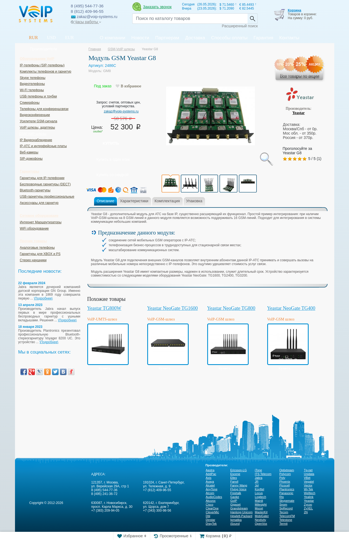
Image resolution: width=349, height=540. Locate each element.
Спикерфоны (30, 103)
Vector (308, 485)
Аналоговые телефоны (37, 248)
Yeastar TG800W (104, 308)
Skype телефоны (33, 78)
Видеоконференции (35, 115)
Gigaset (235, 504)
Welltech (309, 493)
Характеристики (134, 201)
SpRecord (286, 508)
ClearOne (212, 508)
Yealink (309, 497)
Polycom (285, 474)
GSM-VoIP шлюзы (33, 134)
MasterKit (261, 512)
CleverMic (212, 512)
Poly (282, 477)
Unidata (309, 474)
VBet (307, 477)
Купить (111, 143)
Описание (105, 201)
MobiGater (262, 516)
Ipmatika (236, 519)
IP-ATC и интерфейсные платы (43, 146)
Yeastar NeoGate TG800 (231, 308)
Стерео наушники (33, 260)
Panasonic (286, 493)
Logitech (260, 497)
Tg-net (308, 470)
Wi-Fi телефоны (32, 90)
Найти (252, 18)
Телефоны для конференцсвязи (44, 109)
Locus (259, 493)
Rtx (281, 497)
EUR (69, 37)
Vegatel (309, 481)
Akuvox (211, 500)
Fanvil (234, 481)
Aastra (210, 470)
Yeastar (298, 113)
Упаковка (194, 201)
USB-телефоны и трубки (38, 96)
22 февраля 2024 (32, 283)
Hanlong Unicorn (241, 512)
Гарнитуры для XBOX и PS (40, 254)
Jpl (257, 485)
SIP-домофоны (31, 159)
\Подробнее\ (43, 298)
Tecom (283, 512)
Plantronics (286, 489)
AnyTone (212, 489)
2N (306, 512)
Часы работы (86, 22)
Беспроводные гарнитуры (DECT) (45, 184)
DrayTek (211, 523)
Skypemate (286, 500)
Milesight (261, 504)
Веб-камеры (29, 152)
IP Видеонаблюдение (36, 140)
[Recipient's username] (190, 18)
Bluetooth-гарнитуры (35, 190)
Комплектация (167, 201)
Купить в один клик (113, 159)
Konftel (259, 489)
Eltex (233, 477)
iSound (235, 523)
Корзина (294, 10)
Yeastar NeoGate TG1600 (172, 308)
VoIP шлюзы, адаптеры (37, 127)
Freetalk (235, 493)
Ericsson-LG (238, 470)
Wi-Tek (308, 489)
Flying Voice (238, 489)
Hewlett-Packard (241, 516)
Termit (283, 523)
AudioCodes (214, 497)
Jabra (259, 477)
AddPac (211, 474)
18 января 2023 (30, 327)
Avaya (210, 481)
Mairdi (259, 500)
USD (51, 37)
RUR (33, 37)
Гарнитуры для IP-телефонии (42, 178)
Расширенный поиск (240, 26)
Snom (283, 504)
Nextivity (260, 519)
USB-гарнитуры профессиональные (47, 196)
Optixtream (286, 470)
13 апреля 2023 (30, 305)
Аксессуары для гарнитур (39, 203)
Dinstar (210, 519)
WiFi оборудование (34, 228)
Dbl (208, 516)
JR (256, 481)
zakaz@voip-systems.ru (121, 111)
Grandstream (239, 508)
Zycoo (308, 504)
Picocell (284, 485)
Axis (209, 477)
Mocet (259, 508)
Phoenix (284, 481)
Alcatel (210, 485)
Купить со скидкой (113, 175)
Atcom (210, 493)
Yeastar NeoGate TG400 (291, 308)
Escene (235, 474)
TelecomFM (287, 516)
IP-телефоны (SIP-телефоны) (42, 65)
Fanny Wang (238, 485)
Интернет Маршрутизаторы (41, 222)
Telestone (285, 519)
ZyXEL (308, 508)
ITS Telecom (263, 474)
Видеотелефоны (32, 84)
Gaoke (234, 497)
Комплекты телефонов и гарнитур (45, 71)
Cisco (209, 504)
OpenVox (261, 523)
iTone (258, 470)
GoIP (233, 500)
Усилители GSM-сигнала (38, 121)
